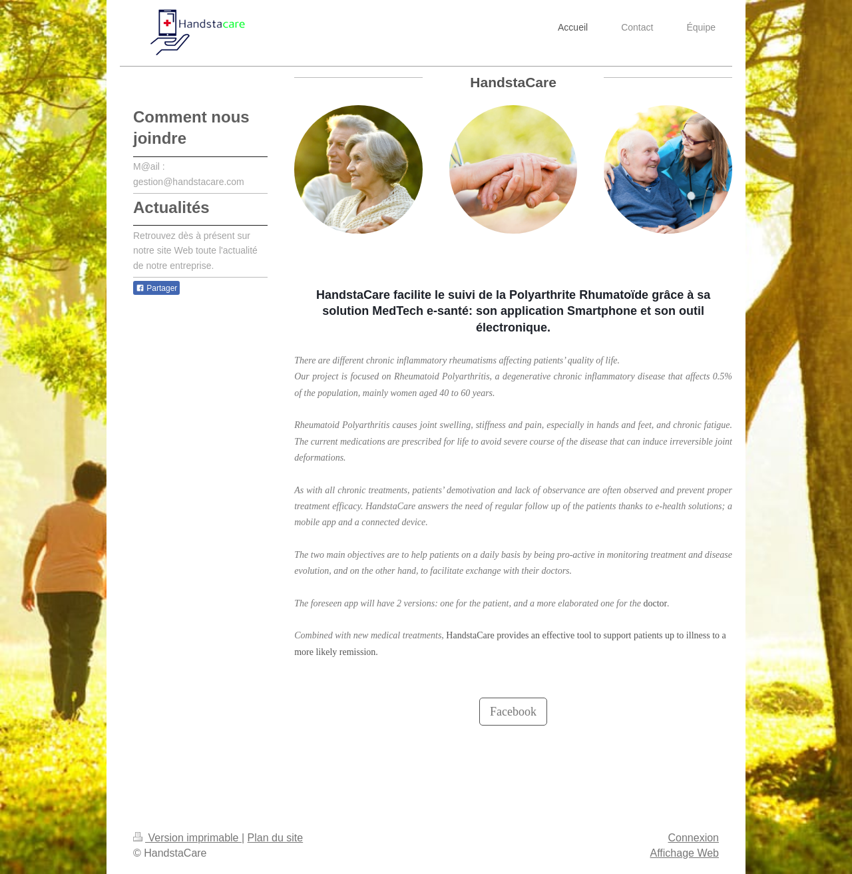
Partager (156, 288)
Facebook (513, 711)
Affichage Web (684, 853)
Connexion (694, 837)
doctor (655, 603)
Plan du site (276, 837)
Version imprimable (187, 837)
